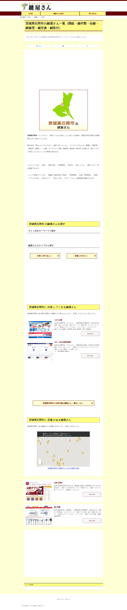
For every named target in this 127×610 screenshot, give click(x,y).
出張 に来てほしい (44, 256)
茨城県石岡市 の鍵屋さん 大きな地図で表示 (63, 468)
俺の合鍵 (57, 507)
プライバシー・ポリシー (63, 599)
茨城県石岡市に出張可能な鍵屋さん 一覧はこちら (63, 403)
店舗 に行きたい (81, 256)
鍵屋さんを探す (58, 13)
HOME (30, 13)
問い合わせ (92, 13)
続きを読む (93, 333)
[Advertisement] (63, 70)
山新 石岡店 (58, 483)
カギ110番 (58, 320)
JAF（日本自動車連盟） (63, 342)
